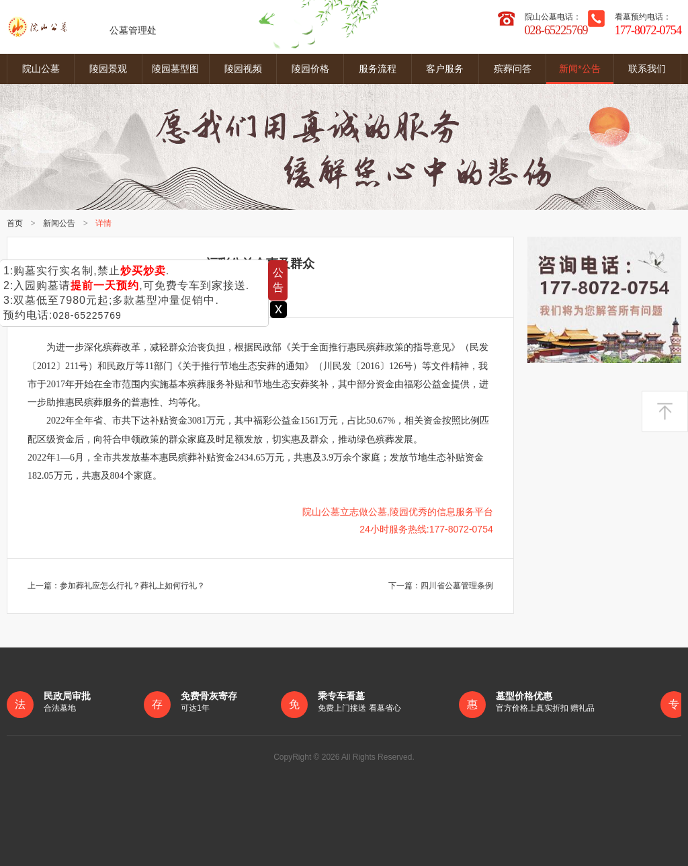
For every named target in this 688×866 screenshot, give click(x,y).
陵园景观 (108, 68)
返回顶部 (664, 412)
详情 (105, 223)
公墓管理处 (82, 26)
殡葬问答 (512, 68)
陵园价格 (310, 68)
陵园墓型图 (175, 68)
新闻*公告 (579, 68)
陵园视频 (243, 68)
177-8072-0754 (648, 30)
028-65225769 (86, 315)
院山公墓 (41, 68)
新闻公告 (60, 223)
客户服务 (445, 68)
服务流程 (377, 68)
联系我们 (647, 68)
